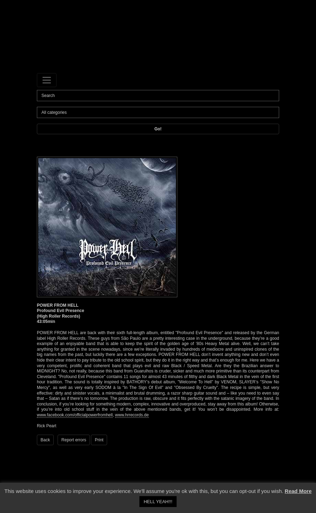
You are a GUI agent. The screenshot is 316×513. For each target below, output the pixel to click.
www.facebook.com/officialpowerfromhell (75, 415)
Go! (158, 128)
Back (45, 439)
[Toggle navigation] (47, 80)
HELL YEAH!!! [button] (158, 501)
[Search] (158, 95)
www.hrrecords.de (132, 415)
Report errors (73, 439)
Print (99, 439)
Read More (298, 491)
